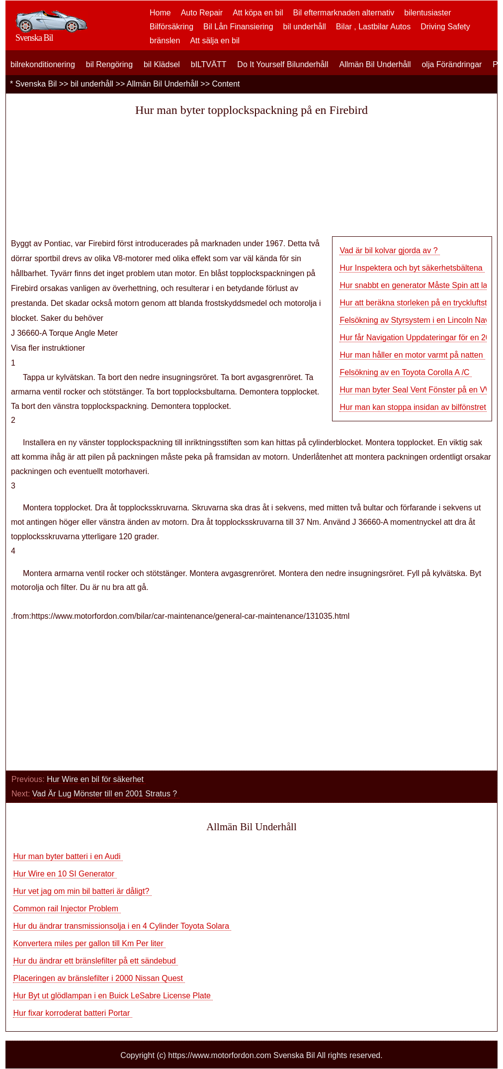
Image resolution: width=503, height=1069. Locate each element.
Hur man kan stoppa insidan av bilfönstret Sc (418, 407)
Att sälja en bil (215, 40)
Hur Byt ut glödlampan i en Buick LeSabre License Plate (113, 995)
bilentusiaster (427, 12)
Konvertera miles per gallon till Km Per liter (89, 943)
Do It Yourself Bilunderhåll (282, 64)
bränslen (165, 40)
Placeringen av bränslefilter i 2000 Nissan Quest (99, 978)
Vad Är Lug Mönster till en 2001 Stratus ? (105, 793)
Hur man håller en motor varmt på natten (412, 355)
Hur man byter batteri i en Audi (68, 856)
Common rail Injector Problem (66, 908)
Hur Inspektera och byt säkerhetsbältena (412, 268)
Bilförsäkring (171, 26)
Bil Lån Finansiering (238, 26)
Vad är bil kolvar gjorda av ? (389, 250)
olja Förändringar (451, 64)
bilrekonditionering (42, 64)
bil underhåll (304, 26)
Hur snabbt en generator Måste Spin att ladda (420, 285)
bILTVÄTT (209, 64)
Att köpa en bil (258, 12)
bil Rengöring (109, 64)
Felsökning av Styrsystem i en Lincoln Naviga (419, 320)
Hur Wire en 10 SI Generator (64, 874)
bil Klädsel (162, 64)
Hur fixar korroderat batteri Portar (72, 1013)
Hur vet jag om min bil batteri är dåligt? (82, 891)
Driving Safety (445, 26)
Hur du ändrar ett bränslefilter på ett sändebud (95, 961)
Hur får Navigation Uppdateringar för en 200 (416, 337)
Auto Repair (202, 12)
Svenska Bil (36, 84)
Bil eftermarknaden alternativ (344, 12)
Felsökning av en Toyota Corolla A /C (405, 372)
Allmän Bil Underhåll (375, 64)
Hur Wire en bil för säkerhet (96, 779)
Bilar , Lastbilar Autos (373, 26)
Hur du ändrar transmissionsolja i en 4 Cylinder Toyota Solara (122, 926)
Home (160, 12)
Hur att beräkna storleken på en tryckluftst (413, 302)
